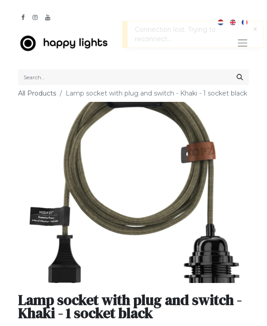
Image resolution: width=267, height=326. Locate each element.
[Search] (240, 77)
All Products (37, 93)
